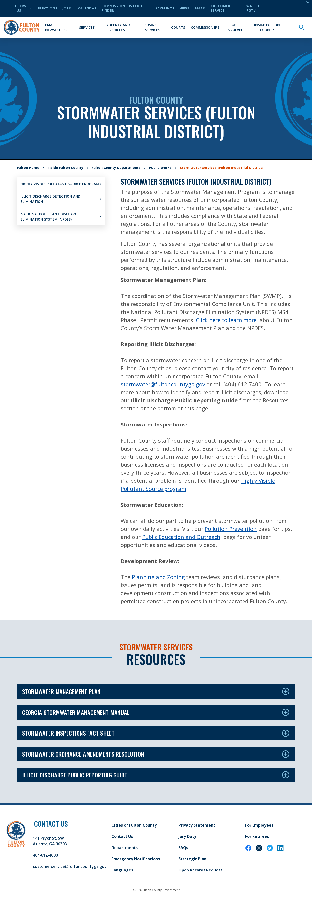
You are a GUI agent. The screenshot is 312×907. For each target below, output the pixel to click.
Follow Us (21, 8)
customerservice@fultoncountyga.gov (70, 866)
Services (87, 27)
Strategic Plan (192, 858)
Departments (124, 847)
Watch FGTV (252, 8)
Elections (48, 8)
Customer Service (220, 8)
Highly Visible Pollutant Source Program (60, 183)
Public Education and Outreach (181, 536)
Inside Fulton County (267, 27)
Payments (165, 8)
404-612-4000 (45, 855)
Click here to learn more (226, 320)
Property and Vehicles (117, 27)
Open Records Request (200, 870)
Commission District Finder (122, 8)
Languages (122, 870)
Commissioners (205, 27)
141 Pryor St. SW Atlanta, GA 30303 (50, 841)
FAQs (183, 847)
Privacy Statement (196, 825)
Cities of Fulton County (134, 825)
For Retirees (257, 836)
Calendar (87, 8)
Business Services (152, 27)
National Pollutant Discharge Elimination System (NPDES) (50, 217)
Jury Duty (187, 836)
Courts (178, 27)
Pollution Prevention (231, 528)
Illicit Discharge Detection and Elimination (50, 199)
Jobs (66, 8)
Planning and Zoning (158, 577)
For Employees (259, 825)
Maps (200, 8)
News (184, 8)
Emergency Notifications (135, 858)
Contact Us (122, 836)
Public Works (160, 167)
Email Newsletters (57, 27)
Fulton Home (28, 167)
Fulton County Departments (116, 167)
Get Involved (235, 27)
